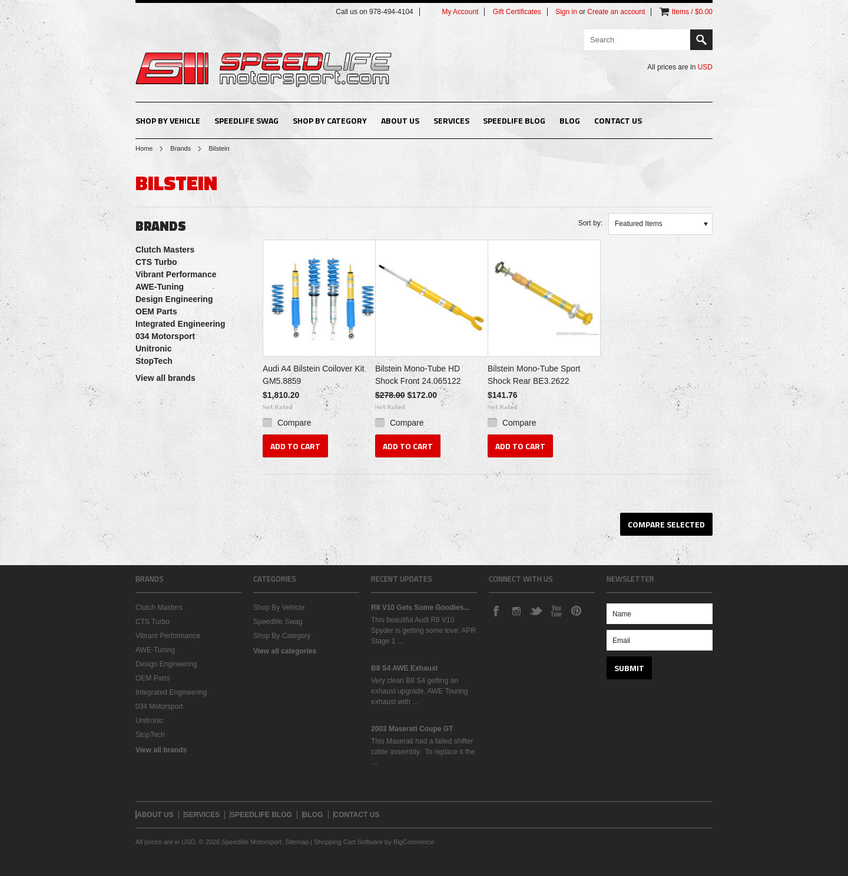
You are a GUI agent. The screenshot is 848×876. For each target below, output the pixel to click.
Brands (180, 148)
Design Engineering (174, 299)
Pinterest (576, 610)
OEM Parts (156, 311)
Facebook (496, 610)
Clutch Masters (164, 249)
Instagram (516, 610)
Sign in (566, 12)
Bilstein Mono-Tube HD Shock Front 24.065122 (418, 375)
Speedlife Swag (246, 120)
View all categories (284, 651)
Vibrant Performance (175, 274)
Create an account (616, 12)
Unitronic (153, 348)
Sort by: (590, 223)
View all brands (165, 378)
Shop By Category (330, 120)
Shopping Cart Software (348, 841)
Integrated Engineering (180, 323)
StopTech (154, 361)
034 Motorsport (165, 336)
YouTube (556, 610)
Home (144, 148)
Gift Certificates (517, 12)
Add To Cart (295, 446)
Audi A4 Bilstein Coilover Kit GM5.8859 (314, 375)
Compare (294, 422)
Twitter (536, 610)
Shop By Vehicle (167, 120)
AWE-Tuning (159, 286)
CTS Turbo (156, 262)
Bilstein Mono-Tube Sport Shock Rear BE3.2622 (534, 375)
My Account (460, 12)
